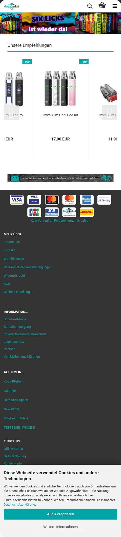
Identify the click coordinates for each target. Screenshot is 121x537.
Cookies (9, 349)
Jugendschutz (14, 341)
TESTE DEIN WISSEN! (19, 427)
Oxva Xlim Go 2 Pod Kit (60, 115)
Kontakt (9, 250)
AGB (7, 284)
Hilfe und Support (16, 400)
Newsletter (11, 409)
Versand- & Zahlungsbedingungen (28, 267)
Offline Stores (13, 449)
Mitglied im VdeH (16, 418)
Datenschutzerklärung (19, 504)
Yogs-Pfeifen (13, 381)
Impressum (12, 242)
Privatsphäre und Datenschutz (25, 334)
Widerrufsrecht (14, 275)
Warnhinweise (14, 259)
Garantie (10, 391)
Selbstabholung (15, 456)
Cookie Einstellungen (18, 292)
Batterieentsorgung (17, 327)
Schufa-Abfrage (15, 319)
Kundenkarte (13, 463)
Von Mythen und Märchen (22, 356)
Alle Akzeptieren (60, 514)
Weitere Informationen (60, 527)
